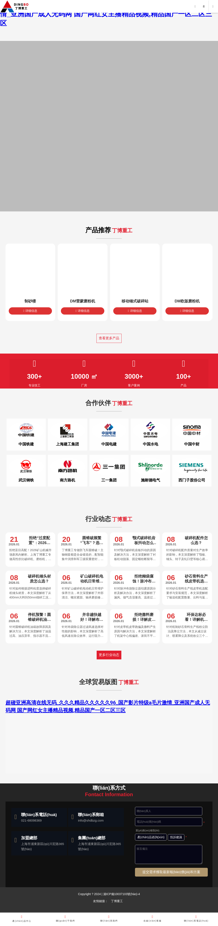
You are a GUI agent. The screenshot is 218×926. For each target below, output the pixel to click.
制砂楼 (30, 301)
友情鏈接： (100, 901)
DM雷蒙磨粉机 (82, 301)
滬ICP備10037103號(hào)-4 (121, 894)
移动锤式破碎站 (135, 301)
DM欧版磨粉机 (187, 301)
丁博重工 (117, 901)
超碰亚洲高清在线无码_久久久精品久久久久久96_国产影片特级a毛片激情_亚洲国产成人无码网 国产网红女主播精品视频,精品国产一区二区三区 (108, 14)
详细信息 (30, 310)
